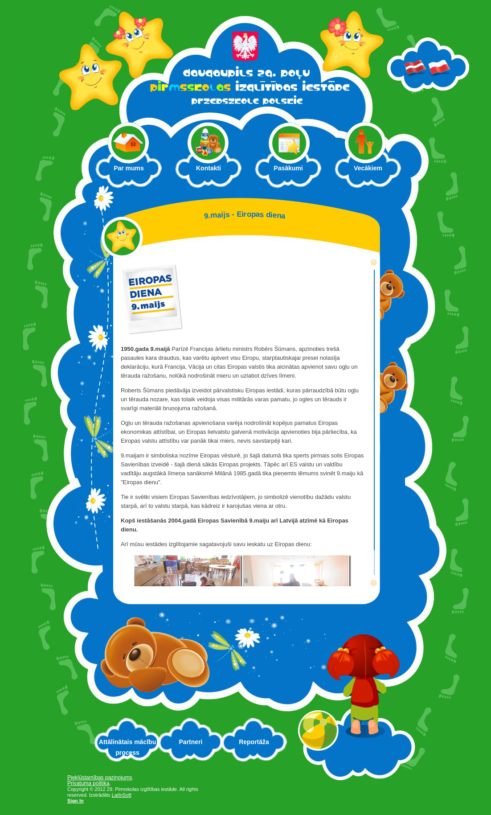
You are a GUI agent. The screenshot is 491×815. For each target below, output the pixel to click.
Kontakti (208, 168)
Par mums (133, 171)
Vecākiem (373, 171)
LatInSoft (121, 795)
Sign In (75, 800)
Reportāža (254, 741)
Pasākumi (288, 168)
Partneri (191, 741)
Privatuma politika (88, 783)
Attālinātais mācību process (127, 747)
